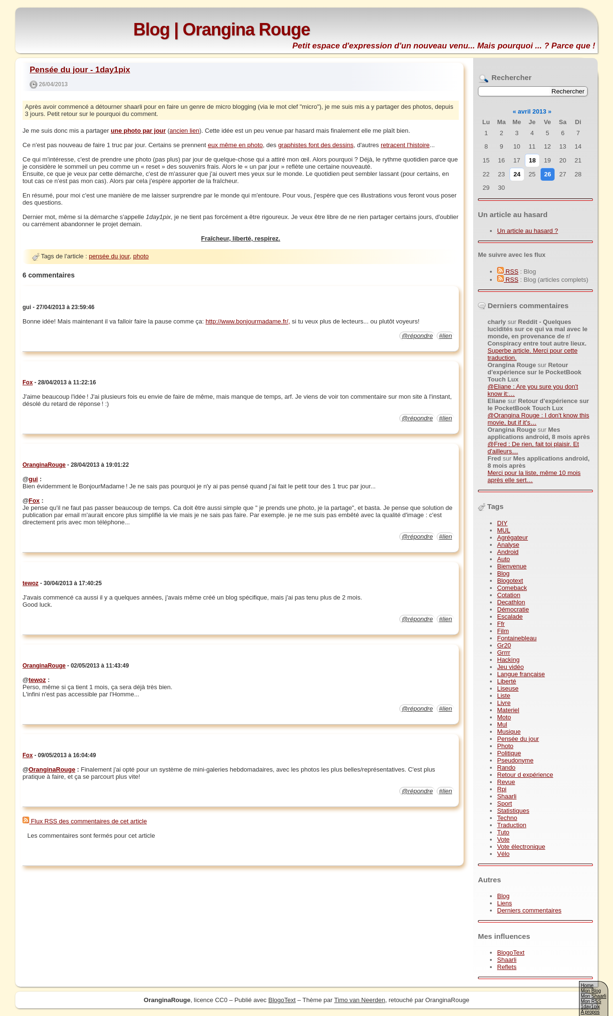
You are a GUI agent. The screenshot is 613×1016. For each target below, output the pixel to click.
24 (516, 174)
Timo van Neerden (359, 1000)
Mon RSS (591, 1001)
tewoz (30, 583)
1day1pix (590, 1006)
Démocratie (513, 609)
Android (508, 551)
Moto (504, 717)
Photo (505, 746)
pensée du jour (109, 256)
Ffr (501, 623)
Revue (506, 781)
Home (587, 985)
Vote (503, 839)
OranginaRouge (44, 465)
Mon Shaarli (593, 996)
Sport (504, 803)
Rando (506, 767)
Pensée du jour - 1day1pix (80, 69)
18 (532, 160)
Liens (504, 903)
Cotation (508, 595)
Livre (504, 702)
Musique (509, 731)
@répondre (417, 335)
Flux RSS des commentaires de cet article (85, 821)
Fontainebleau (516, 638)
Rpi (502, 789)
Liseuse (508, 688)
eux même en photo (235, 145)
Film (503, 631)
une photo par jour (138, 130)
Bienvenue (511, 566)
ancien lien (184, 130)
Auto (503, 559)
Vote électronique (521, 846)
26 (547, 174)
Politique (509, 753)
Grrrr (503, 652)
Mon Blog (591, 990)
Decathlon (511, 602)
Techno (507, 817)
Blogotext (510, 580)
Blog (503, 573)
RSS (507, 271)
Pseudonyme (515, 760)
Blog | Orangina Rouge (221, 29)
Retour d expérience (525, 774)
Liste (503, 695)
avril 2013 (532, 111)
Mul (502, 724)
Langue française (521, 674)
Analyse (508, 544)
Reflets (506, 966)
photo (141, 256)
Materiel (508, 710)
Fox (28, 382)
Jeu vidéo (510, 666)
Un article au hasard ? (527, 230)
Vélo (503, 853)
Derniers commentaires (529, 910)
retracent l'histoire (405, 145)
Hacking (508, 659)
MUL (503, 530)
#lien (445, 335)
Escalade (509, 616)
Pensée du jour (518, 738)
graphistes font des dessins (316, 145)
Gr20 (504, 645)
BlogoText (510, 952)
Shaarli (506, 796)
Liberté (506, 681)
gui (33, 479)
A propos (590, 1012)
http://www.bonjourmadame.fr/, (247, 321)
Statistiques (513, 810)
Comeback (512, 587)
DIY (502, 523)
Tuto (503, 832)
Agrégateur (512, 537)
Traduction (511, 825)
